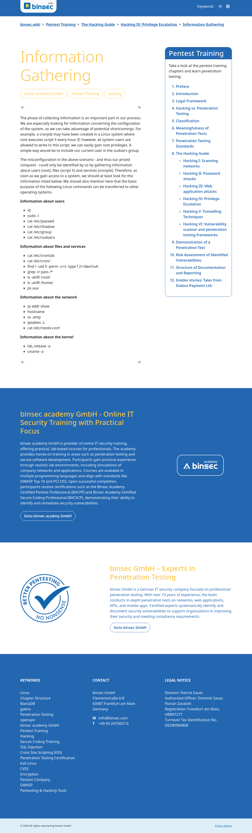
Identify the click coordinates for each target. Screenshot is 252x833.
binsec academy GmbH (43, 93)
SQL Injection (31, 747)
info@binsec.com (113, 718)
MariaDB (27, 703)
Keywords (205, 6)
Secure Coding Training (40, 741)
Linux (25, 692)
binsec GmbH (63, 825)
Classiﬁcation (187, 120)
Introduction (187, 93)
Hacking (115, 93)
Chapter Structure (35, 698)
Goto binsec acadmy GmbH (48, 515)
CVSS (24, 768)
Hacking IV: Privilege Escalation (149, 24)
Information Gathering (203, 24)
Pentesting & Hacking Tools (43, 790)
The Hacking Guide (98, 24)
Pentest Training (60, 24)
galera (25, 708)
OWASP (26, 785)
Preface (182, 86)
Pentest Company (35, 779)
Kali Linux (28, 763)
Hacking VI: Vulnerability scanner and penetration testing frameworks (205, 229)
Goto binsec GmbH (130, 627)
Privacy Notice (223, 825)
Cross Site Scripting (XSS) (41, 752)
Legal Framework (191, 100)
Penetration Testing (36, 714)
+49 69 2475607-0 (113, 723)
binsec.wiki (30, 24)
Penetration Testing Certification (47, 757)
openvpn (27, 719)
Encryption (29, 774)
